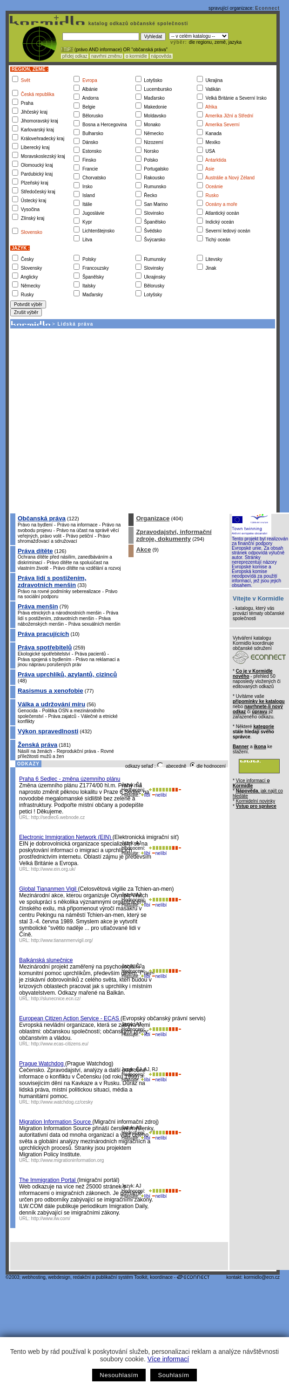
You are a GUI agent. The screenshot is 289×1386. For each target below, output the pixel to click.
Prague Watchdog (42, 1063)
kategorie (263, 726)
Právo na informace (77, 524)
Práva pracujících (43, 633)
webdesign (59, 1277)
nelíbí (159, 795)
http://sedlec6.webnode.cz (58, 817)
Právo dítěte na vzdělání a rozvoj (87, 568)
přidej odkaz (74, 56)
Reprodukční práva (76, 751)
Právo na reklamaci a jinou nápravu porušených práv (69, 662)
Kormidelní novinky (255, 801)
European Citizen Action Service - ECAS (70, 1018)
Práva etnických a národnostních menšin (59, 612)
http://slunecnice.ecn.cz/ (56, 998)
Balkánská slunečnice (46, 960)
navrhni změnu (106, 56)
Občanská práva (42, 518)
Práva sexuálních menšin (94, 624)
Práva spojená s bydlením (44, 659)
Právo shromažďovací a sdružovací (64, 538)
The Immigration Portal (48, 1180)
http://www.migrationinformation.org (67, 1160)
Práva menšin (38, 606)
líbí (145, 795)
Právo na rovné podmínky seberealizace (59, 591)
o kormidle (136, 56)
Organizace (152, 518)
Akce (143, 549)
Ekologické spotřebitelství (44, 653)
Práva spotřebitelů (45, 647)
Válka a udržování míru (51, 704)
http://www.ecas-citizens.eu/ (59, 1043)
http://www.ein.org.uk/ (53, 869)
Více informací (168, 1359)
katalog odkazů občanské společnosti (137, 23)
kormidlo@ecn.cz (262, 1277)
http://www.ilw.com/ (50, 1218)
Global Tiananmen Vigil (48, 889)
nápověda (161, 56)
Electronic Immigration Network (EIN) (66, 837)
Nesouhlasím (119, 1375)
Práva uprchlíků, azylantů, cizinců (67, 674)
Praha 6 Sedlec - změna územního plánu (69, 779)
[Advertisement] (87, 420)
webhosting (34, 1277)
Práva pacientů (90, 653)
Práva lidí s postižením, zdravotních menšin (52, 581)
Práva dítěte (35, 550)
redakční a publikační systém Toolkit (110, 1277)
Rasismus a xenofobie (50, 690)
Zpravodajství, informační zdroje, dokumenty (173, 535)
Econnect (267, 8)
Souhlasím (173, 1375)
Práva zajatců (62, 716)
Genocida (28, 710)
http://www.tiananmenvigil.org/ (62, 940)
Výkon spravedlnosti (48, 731)
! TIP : (67, 49)
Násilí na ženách (35, 751)
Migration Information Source (55, 1122)
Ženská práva (37, 744)
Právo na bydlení (35, 524)
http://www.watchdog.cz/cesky (62, 1102)
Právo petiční (79, 536)
